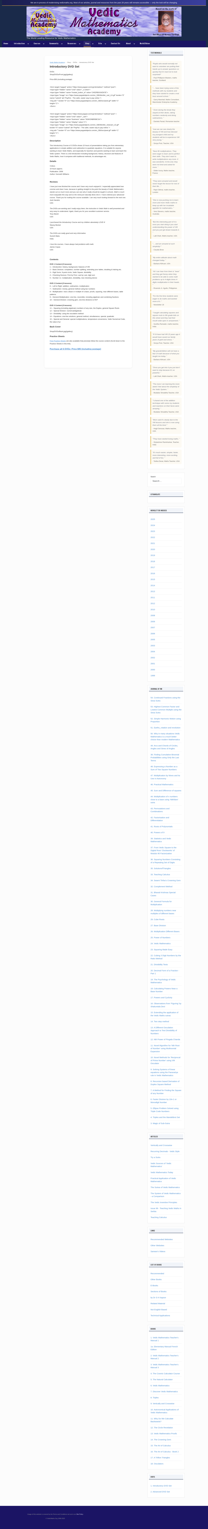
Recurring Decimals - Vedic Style (165, 1151)
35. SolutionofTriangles (161, 868)
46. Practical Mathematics (162, 784)
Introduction (19, 43)
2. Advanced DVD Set (160, 1492)
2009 (153, 621)
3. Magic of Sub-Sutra (160, 1123)
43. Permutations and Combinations (160, 810)
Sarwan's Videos (158, 1251)
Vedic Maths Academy (57, 62)
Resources (72, 43)
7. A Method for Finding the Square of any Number (166, 1091)
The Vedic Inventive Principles (164, 1202)
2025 (153, 519)
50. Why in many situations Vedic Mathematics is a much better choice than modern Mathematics (165, 736)
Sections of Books (158, 1291)
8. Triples (155, 1397)
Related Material (158, 1303)
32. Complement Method (161, 886)
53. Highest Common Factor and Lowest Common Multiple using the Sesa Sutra (166, 709)
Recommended (157, 1273)
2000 (153, 669)
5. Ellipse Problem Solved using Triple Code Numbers (165, 1109)
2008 (153, 615)
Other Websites (157, 1245)
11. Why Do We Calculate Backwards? (162, 1420)
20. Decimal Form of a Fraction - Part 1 (165, 972)
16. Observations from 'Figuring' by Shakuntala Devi (166, 1005)
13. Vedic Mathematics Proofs (164, 1433)
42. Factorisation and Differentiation (160, 819)
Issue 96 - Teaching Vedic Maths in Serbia (166, 1209)
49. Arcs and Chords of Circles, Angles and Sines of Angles (164, 747)
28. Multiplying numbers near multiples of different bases (163, 912)
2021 (153, 543)
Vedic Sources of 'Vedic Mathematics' (161, 1165)
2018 (153, 561)
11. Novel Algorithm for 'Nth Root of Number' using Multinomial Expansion (165, 1048)
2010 (153, 609)
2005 (153, 639)
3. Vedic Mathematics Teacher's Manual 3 (164, 1366)
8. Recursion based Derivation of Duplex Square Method (165, 1082)
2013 (153, 591)
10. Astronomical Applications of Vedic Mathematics (165, 1411)
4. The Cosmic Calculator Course (165, 1373)
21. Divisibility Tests (159, 964)
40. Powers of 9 (157, 832)
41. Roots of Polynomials (162, 826)
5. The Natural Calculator (162, 1379)
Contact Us (115, 43)
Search (153, 477)
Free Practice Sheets (58, 341)
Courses (37, 43)
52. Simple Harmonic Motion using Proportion (166, 720)
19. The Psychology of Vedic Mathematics (163, 981)
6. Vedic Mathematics (160, 1385)
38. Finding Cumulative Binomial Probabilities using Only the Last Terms (165, 757)
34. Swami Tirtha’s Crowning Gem (166, 880)
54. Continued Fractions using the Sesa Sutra (165, 699)
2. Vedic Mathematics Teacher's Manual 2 (164, 1357)
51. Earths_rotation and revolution (165, 728)
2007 (153, 627)
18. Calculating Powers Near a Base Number (164, 990)
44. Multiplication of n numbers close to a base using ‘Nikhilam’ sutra (164, 799)
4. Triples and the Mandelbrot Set (165, 1117)
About (128, 43)
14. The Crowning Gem (161, 1439)
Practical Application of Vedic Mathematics (163, 1179)
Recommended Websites (162, 1239)
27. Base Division (158, 925)
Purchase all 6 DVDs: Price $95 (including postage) (75, 349)
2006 (153, 633)
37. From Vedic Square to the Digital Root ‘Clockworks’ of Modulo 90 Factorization (163, 850)
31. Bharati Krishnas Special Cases (163, 894)
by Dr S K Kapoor (158, 1297)
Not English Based (159, 1309)
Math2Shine (145, 43)
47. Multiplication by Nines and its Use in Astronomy (165, 777)
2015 (153, 579)
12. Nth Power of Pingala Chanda (165, 1039)
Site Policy (79, 1514)
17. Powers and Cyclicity (161, 997)
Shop (87, 43)
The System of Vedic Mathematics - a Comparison (166, 1195)
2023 (153, 531)
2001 (153, 663)
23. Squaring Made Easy (161, 949)
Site (100, 43)
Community (54, 43)
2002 (153, 657)
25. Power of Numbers (160, 937)
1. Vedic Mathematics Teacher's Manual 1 (164, 1339)
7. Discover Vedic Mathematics (164, 1391)
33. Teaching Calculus (160, 874)
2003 (153, 645)
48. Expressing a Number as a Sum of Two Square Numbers (164, 768)
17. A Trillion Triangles (160, 1457)
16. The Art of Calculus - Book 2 (165, 1451)
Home (6, 43)
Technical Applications (160, 1315)
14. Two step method (160, 1021)
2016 (153, 573)
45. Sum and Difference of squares (166, 790)
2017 (153, 567)
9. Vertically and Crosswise (162, 1403)
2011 (153, 597)
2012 (153, 603)
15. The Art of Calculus (161, 1445)
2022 (153, 537)
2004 (153, 651)
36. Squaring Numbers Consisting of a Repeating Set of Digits (165, 861)
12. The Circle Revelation (162, 1427)
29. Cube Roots (157, 919)
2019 (153, 555)
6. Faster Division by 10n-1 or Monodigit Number (164, 1100)
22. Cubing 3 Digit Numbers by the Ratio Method (166, 957)
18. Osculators (157, 1464)
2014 (153, 585)
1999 (153, 675)
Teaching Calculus (159, 1217)
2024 (153, 525)
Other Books (156, 1279)
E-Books (154, 1285)
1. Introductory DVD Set (161, 1486)
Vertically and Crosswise (161, 1145)
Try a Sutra (155, 1157)
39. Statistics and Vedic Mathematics (161, 840)
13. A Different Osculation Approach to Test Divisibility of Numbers (164, 1030)
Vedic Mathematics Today (162, 1172)
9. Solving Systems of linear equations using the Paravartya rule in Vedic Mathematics (164, 1072)
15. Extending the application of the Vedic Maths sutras (164, 1014)
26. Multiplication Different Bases (165, 931)
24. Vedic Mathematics (161, 943)
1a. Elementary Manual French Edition (164, 1348)
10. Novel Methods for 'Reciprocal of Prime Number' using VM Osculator (165, 1060)
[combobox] (166, 481)
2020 (153, 549)
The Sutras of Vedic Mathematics (165, 1187)
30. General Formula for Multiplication (161, 903)
